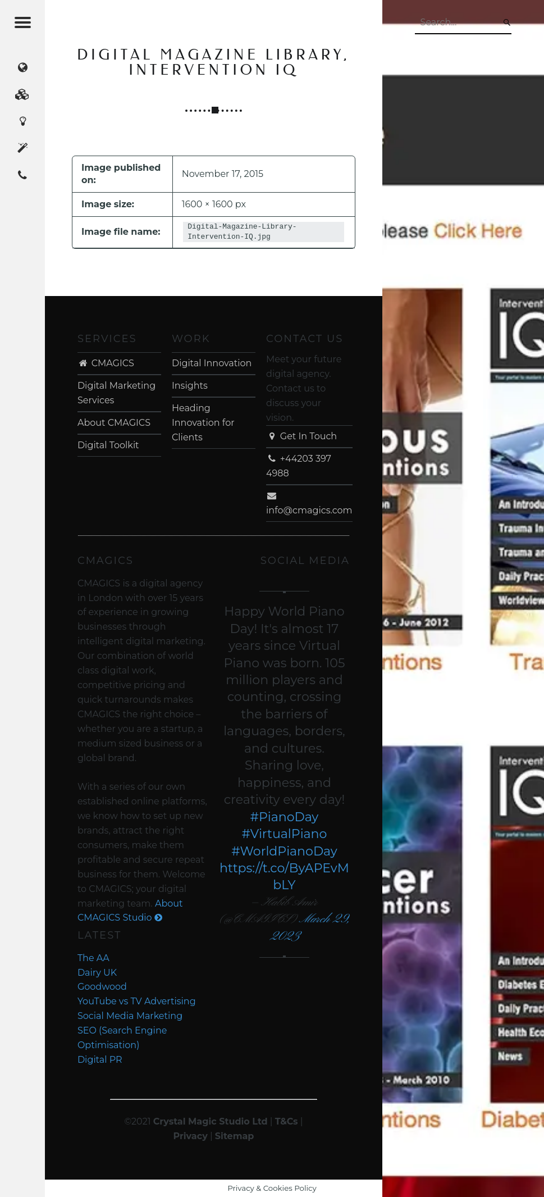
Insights (190, 385)
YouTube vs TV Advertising (136, 1001)
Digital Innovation (212, 363)
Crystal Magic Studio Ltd (210, 1121)
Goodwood (102, 986)
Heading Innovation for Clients (203, 423)
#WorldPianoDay (284, 851)
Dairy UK (97, 972)
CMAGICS (105, 363)
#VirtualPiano (284, 833)
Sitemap (234, 1136)
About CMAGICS (113, 422)
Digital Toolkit (108, 445)
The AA (93, 958)
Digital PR (99, 1059)
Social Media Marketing (129, 1016)
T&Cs (286, 1121)
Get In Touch (301, 436)
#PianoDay (284, 817)
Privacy (190, 1136)
